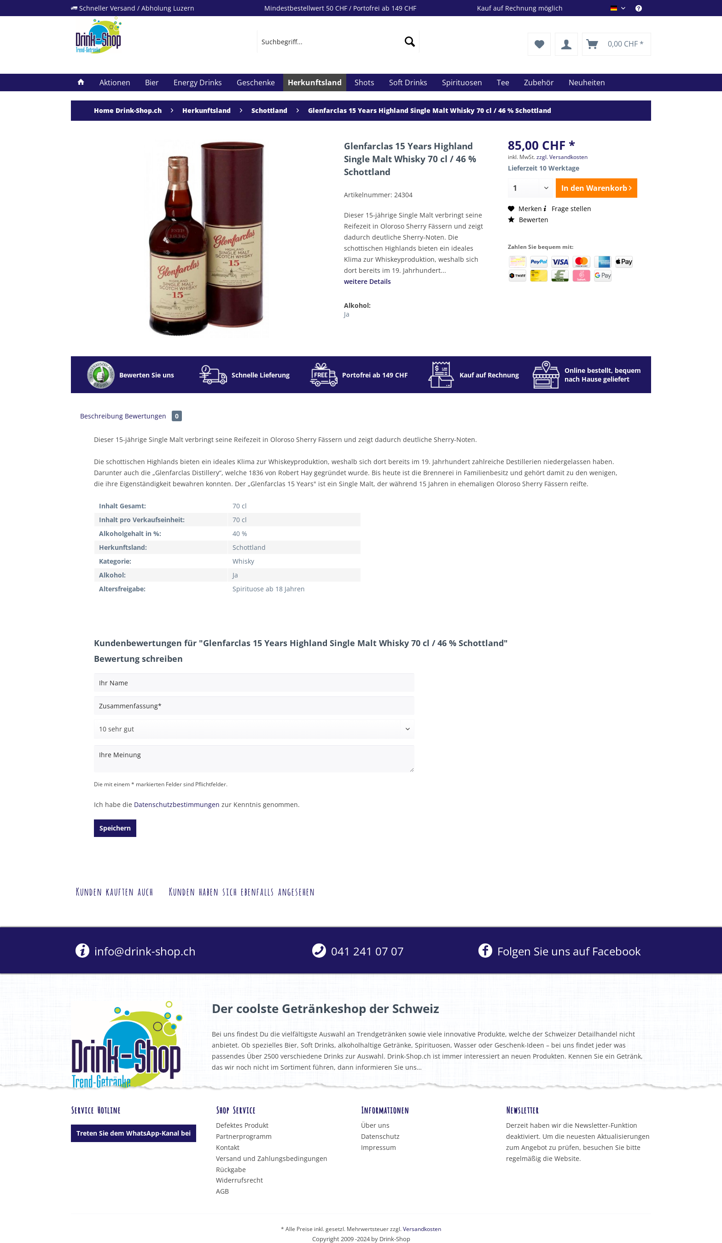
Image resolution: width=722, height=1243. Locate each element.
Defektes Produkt (242, 1125)
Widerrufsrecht (239, 1180)
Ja (346, 314)
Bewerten (528, 219)
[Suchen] (409, 41)
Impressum (378, 1147)
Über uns (375, 1125)
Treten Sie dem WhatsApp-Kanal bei (133, 1133)
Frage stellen (566, 208)
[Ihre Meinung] (254, 758)
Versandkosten (422, 1229)
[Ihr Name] (254, 682)
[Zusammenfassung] (254, 705)
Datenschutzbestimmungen (177, 804)
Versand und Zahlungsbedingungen (271, 1158)
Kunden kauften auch (114, 890)
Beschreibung (101, 416)
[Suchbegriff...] (338, 41)
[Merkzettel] (539, 44)
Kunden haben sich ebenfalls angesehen (241, 890)
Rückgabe (231, 1169)
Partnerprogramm (244, 1136)
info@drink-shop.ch (136, 951)
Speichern (115, 828)
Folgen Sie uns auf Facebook (559, 951)
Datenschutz (380, 1136)
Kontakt (227, 1147)
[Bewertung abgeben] (254, 729)
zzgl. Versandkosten (562, 157)
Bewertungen (153, 416)
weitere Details (367, 281)
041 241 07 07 (358, 951)
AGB (222, 1191)
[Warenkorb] (616, 44)
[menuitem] (643, 8)
